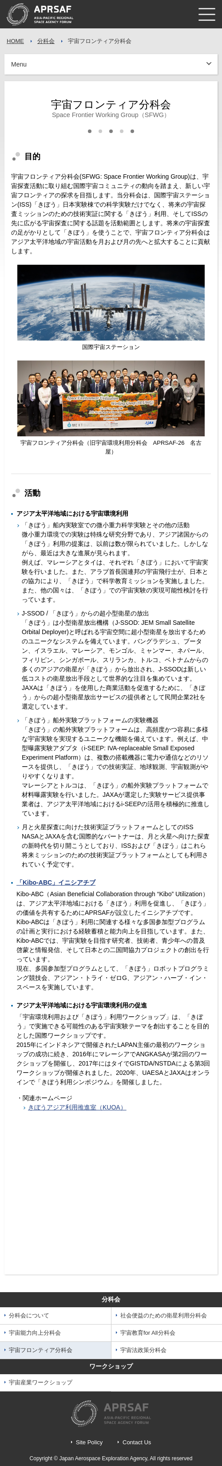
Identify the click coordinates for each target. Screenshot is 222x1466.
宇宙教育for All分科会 (147, 1332)
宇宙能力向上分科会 (35, 1332)
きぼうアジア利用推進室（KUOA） (77, 1107)
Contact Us (137, 1442)
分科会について (29, 1315)
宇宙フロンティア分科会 (40, 1350)
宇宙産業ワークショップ (40, 1382)
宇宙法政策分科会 (143, 1350)
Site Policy (89, 1442)
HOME (15, 41)
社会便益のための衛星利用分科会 (163, 1315)
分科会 (46, 41)
